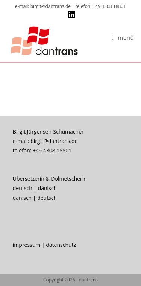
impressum (27, 244)
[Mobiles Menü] (123, 37)
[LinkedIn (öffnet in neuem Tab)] (70, 15)
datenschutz (61, 244)
